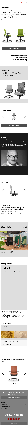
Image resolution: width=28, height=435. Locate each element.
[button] (21, 2)
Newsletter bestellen (14, 407)
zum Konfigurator (14, 102)
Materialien (6, 343)
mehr (3, 196)
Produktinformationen (10, 351)
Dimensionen (6, 355)
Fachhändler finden (14, 173)
